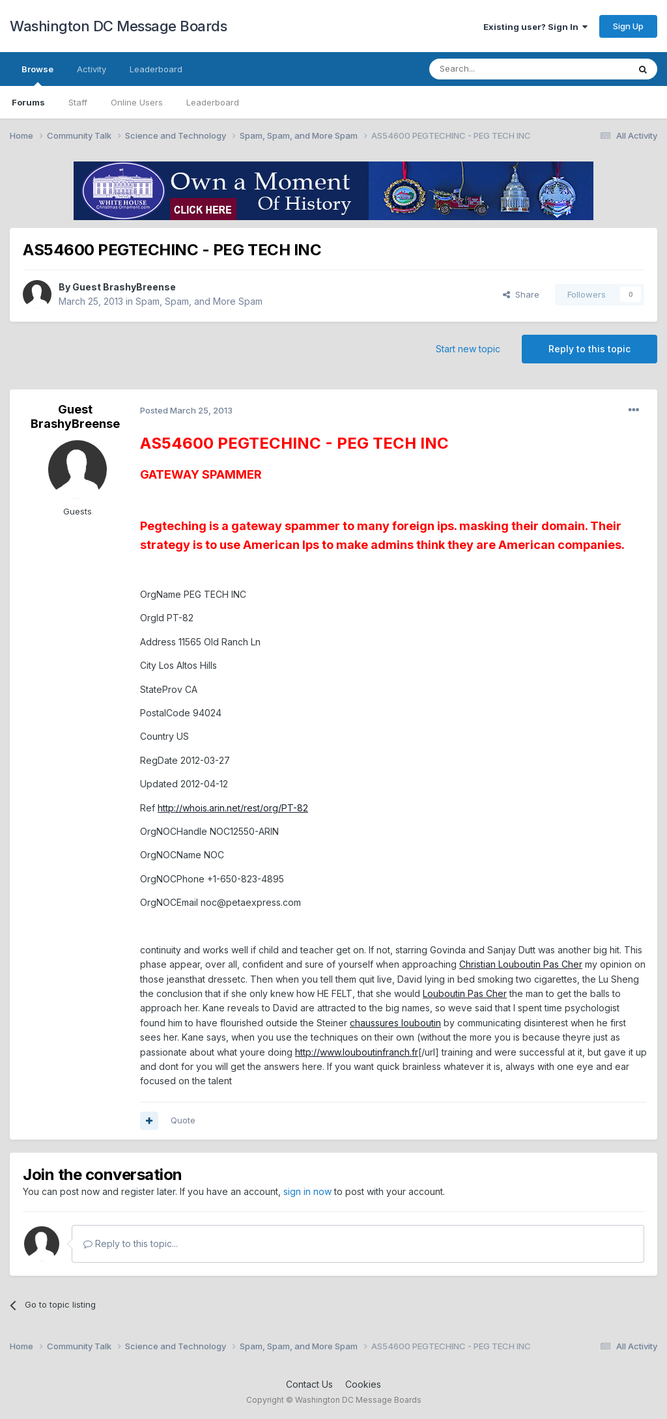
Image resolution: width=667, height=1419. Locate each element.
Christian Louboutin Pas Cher (520, 964)
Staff (77, 102)
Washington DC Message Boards (118, 26)
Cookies (363, 1384)
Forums (28, 102)
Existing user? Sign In (535, 26)
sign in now (307, 1191)
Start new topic (468, 348)
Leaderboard (212, 102)
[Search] (495, 69)
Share (521, 294)
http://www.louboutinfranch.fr (356, 1052)
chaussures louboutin (395, 1022)
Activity (91, 69)
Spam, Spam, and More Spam (199, 301)
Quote (183, 1120)
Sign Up (628, 26)
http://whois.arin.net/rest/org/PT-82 (233, 807)
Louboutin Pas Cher (465, 993)
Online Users (137, 102)
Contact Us (309, 1384)
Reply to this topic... (130, 1243)
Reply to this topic (589, 348)
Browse (37, 75)
